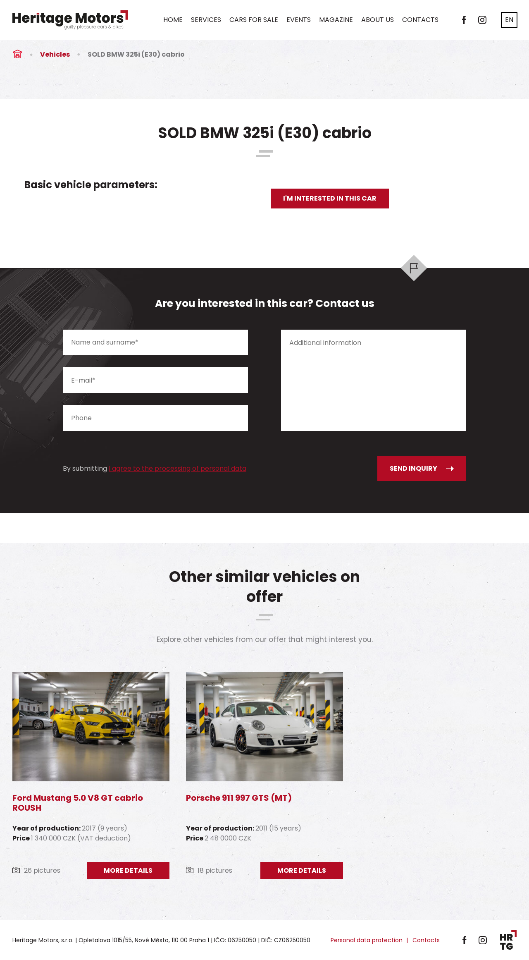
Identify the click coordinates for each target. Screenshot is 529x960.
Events (298, 19)
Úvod (17, 54)
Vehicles (55, 54)
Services (206, 19)
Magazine (336, 19)
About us (377, 19)
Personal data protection (367, 940)
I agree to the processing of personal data (177, 468)
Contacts (420, 19)
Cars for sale (253, 19)
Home (173, 19)
